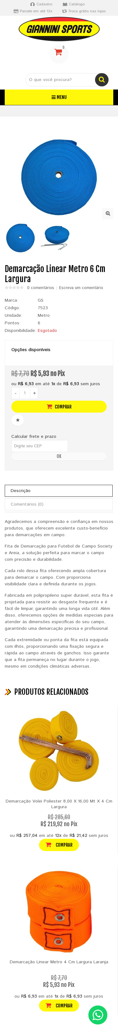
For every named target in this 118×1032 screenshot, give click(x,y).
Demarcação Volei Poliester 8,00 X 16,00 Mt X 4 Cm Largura (59, 804)
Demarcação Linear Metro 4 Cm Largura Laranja (59, 962)
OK (59, 456)
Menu (59, 97)
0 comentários (40, 288)
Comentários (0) (27, 504)
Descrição (21, 491)
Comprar (59, 406)
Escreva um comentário (81, 288)
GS (40, 300)
